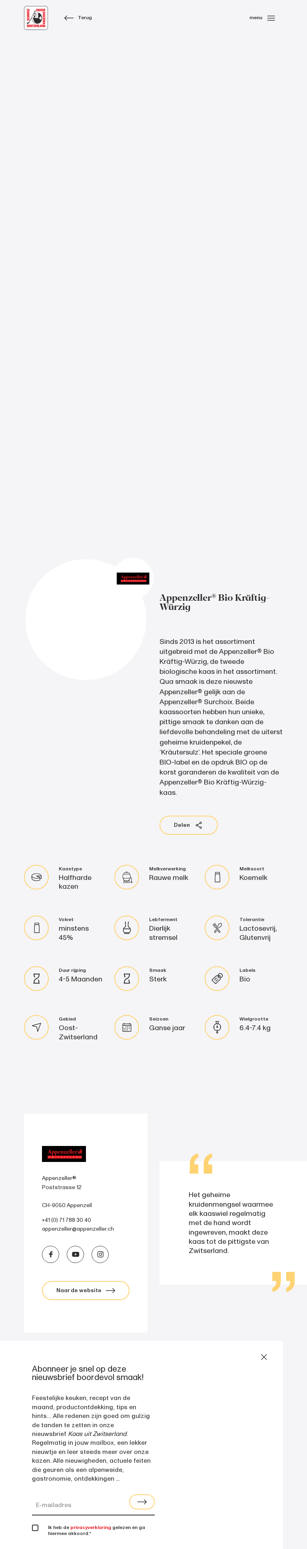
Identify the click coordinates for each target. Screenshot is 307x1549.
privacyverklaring (90, 1527)
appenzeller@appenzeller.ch (78, 1229)
